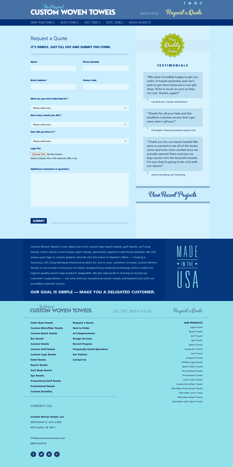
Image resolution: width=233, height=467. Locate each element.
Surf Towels (197, 353)
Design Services (82, 338)
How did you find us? (43, 132)
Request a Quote (184, 13)
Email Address (39, 80)
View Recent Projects (173, 194)
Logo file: (36, 148)
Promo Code (89, 80)
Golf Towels (92, 22)
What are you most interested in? (50, 98)
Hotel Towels (114, 22)
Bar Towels (37, 338)
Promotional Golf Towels (46, 381)
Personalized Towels (192, 371)
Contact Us (79, 359)
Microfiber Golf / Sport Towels (187, 401)
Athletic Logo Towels (192, 362)
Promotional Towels (43, 386)
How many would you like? (46, 115)
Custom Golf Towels (43, 349)
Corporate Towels (194, 349)
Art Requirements (84, 333)
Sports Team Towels (192, 366)
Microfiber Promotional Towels (187, 388)
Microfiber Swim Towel (191, 393)
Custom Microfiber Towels (47, 328)
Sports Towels (196, 344)
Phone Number (91, 62)
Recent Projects (82, 344)
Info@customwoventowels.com (48, 438)
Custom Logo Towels (43, 354)
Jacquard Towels (194, 358)
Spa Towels (37, 375)
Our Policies (80, 354)
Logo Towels (196, 327)
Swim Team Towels (43, 22)
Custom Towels (40, 344)
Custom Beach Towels (44, 333)
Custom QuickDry (41, 391)
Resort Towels (39, 365)
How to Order (81, 328)
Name (34, 62)
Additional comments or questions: (50, 169)
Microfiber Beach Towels (190, 397)
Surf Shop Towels (41, 370)
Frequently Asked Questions (90, 349)
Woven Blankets (140, 22)
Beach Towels (69, 22)
